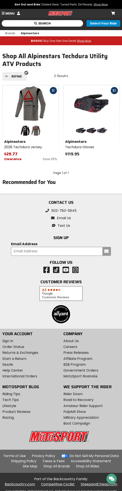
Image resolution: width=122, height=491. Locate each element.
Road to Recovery (78, 399)
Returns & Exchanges (20, 352)
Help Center (12, 370)
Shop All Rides (87, 466)
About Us (71, 340)
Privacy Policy (43, 455)
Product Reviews (16, 411)
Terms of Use (14, 455)
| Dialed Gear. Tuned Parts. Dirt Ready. (61, 4)
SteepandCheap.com (99, 484)
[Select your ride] (103, 23)
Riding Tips (11, 393)
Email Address (24, 244)
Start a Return (14, 358)
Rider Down (73, 393)
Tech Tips (10, 399)
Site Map (30, 466)
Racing (8, 417)
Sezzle (7, 364)
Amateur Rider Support (83, 405)
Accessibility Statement (91, 461)
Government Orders (80, 370)
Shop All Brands (56, 466)
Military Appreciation (81, 417)
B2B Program (74, 364)
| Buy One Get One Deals (61, 41)
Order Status (13, 346)
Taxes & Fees (53, 461)
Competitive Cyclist (58, 484)
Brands (10, 33)
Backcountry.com (20, 484)
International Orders (19, 376)
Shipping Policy (23, 461)
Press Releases (76, 352)
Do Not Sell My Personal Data (94, 456)
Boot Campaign (76, 423)
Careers (70, 346)
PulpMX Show (74, 411)
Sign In (7, 340)
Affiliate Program (77, 358)
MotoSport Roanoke (80, 376)
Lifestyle (9, 405)
